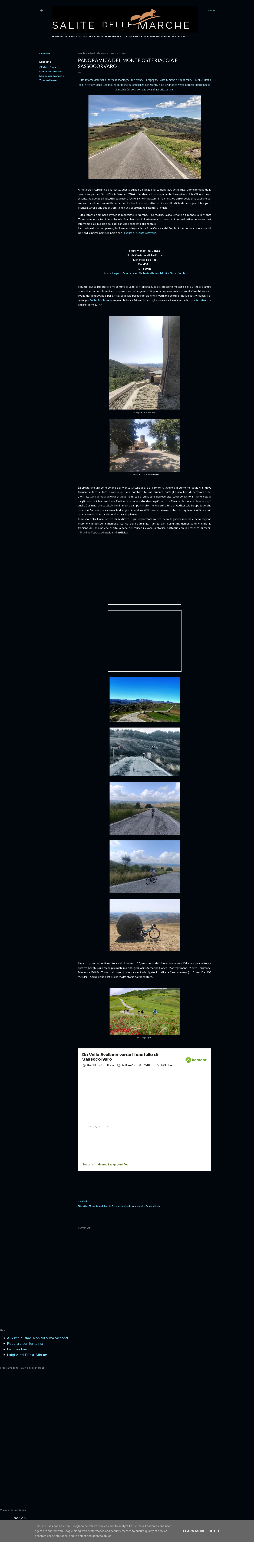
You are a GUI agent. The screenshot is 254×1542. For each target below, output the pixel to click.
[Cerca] (211, 10)
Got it (214, 1531)
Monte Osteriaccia (50, 71)
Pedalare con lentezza (25, 1343)
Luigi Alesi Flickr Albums (27, 1354)
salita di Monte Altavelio (141, 232)
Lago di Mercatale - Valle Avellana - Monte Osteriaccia (148, 273)
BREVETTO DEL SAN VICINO (130, 36)
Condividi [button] (45, 53)
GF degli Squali (48, 67)
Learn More (194, 1531)
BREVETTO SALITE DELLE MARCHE (90, 36)
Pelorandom (17, 1349)
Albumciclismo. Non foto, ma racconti (37, 1338)
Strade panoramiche (51, 75)
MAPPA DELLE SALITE (163, 36)
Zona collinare (48, 80)
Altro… (183, 36)
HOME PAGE (59, 36)
